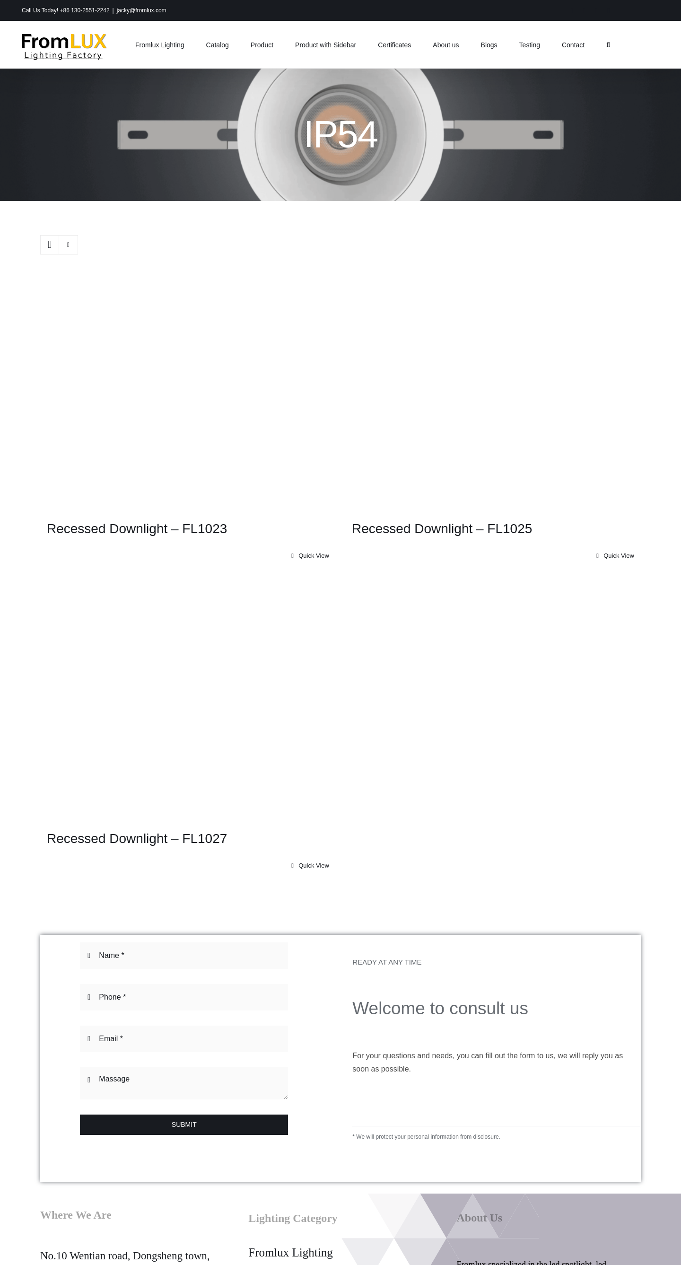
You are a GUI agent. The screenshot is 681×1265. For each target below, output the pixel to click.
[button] (608, 44)
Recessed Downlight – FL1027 (137, 838)
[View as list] (68, 245)
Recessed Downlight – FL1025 (442, 528)
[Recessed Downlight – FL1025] (493, 392)
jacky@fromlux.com (141, 10)
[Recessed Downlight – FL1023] (188, 392)
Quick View (313, 555)
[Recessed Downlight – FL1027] (188, 702)
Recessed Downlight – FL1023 (137, 528)
